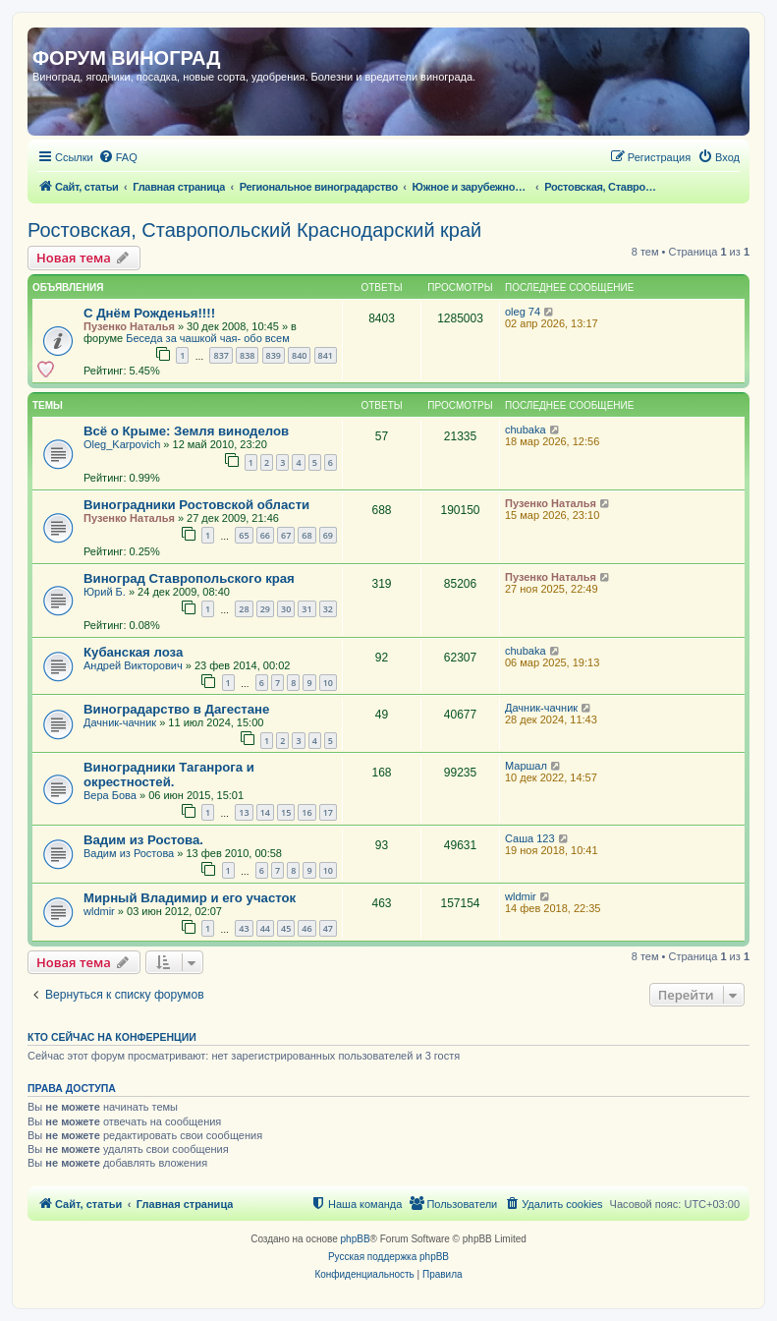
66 (265, 535)
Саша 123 (530, 838)
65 (244, 535)
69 (328, 535)
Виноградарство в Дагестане (176, 709)
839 (273, 355)
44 (265, 928)
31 (306, 609)
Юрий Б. (104, 592)
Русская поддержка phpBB (388, 1256)
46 (306, 928)
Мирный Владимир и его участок (189, 897)
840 (299, 355)
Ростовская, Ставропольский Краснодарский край (254, 230)
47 (328, 928)
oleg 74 (522, 311)
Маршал (526, 766)
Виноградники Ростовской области (196, 504)
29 (265, 609)
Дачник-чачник (119, 722)
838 (247, 355)
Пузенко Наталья (129, 326)
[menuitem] (118, 157)
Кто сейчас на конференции (112, 1037)
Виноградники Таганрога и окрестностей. (168, 774)
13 (244, 812)
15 (286, 812)
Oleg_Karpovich (121, 444)
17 (328, 812)
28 (244, 609)
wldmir (99, 911)
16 (306, 812)
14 (265, 812)
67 (286, 535)
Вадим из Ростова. (143, 840)
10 (328, 682)
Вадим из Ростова (128, 853)
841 (325, 355)
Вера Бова (110, 795)
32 (328, 609)
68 (306, 535)
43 (244, 928)
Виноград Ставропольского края (189, 578)
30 (286, 609)
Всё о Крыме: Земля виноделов (186, 431)
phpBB (355, 1239)
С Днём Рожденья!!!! (149, 313)
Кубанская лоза (133, 652)
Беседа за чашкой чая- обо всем (207, 338)
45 (286, 928)
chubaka (525, 429)
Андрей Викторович (133, 665)
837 (220, 355)
